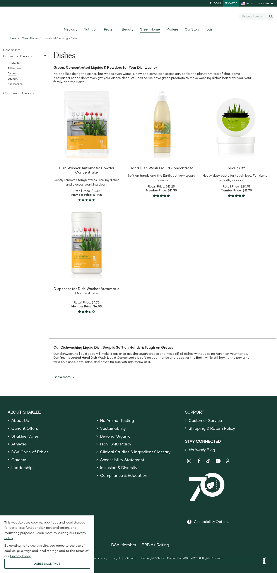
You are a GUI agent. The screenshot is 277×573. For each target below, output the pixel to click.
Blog (202, 449)
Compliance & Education (123, 475)
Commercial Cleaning (19, 93)
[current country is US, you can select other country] (247, 3)
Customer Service (205, 420)
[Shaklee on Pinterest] (227, 461)
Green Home (150, 29)
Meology (70, 29)
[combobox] (254, 16)
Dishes (12, 73)
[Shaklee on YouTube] (218, 461)
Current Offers (24, 428)
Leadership (22, 467)
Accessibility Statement (122, 459)
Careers (18, 459)
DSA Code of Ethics (30, 452)
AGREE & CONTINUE (47, 563)
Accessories (15, 83)
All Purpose (15, 68)
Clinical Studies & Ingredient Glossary (135, 452)
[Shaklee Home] (138, 16)
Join (209, 29)
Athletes (19, 444)
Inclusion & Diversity (118, 467)
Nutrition (90, 29)
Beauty (127, 29)
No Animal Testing (117, 420)
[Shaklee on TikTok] (208, 458)
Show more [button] (64, 377)
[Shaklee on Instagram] (189, 461)
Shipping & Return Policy (212, 428)
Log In (215, 3)
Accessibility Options (211, 522)
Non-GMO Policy (116, 444)
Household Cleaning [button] (18, 56)
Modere (172, 29)
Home (12, 38)
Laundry (13, 78)
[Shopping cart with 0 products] (231, 3)
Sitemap (130, 558)
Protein (109, 29)
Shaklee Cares (25, 436)
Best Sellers (11, 50)
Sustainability (113, 428)
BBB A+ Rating (155, 544)
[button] (264, 561)
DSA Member (123, 544)
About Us (20, 420)
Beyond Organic (115, 436)
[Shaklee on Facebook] (199, 461)
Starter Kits (15, 63)
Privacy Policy (98, 558)
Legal (116, 558)
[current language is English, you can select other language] (266, 3)
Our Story (192, 29)
